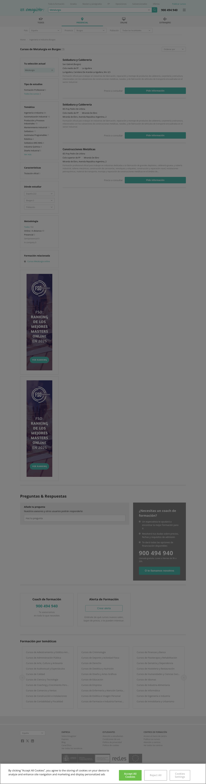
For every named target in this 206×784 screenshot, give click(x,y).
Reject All (156, 775)
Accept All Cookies (130, 775)
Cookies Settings (180, 775)
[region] (103, 773)
